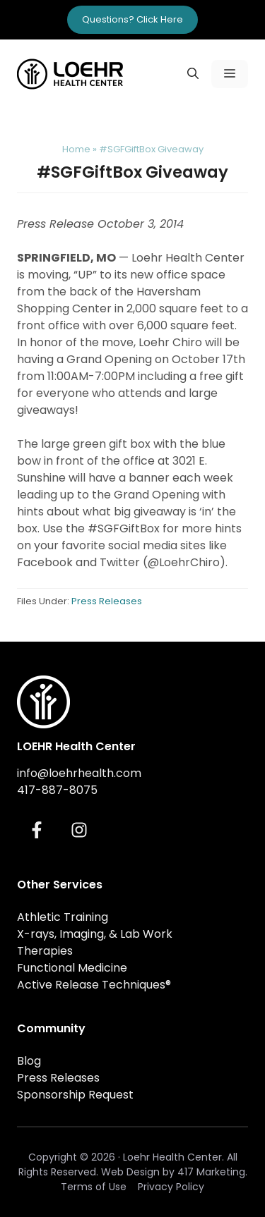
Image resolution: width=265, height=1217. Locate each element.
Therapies (45, 951)
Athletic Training (62, 917)
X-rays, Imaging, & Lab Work (94, 934)
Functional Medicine (72, 968)
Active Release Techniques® (94, 985)
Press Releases (106, 601)
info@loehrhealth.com (79, 773)
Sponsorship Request (75, 1095)
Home (76, 149)
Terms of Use (93, 1187)
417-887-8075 (57, 790)
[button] (193, 74)
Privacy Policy (171, 1187)
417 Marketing (211, 1172)
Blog (29, 1061)
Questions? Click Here (132, 19)
